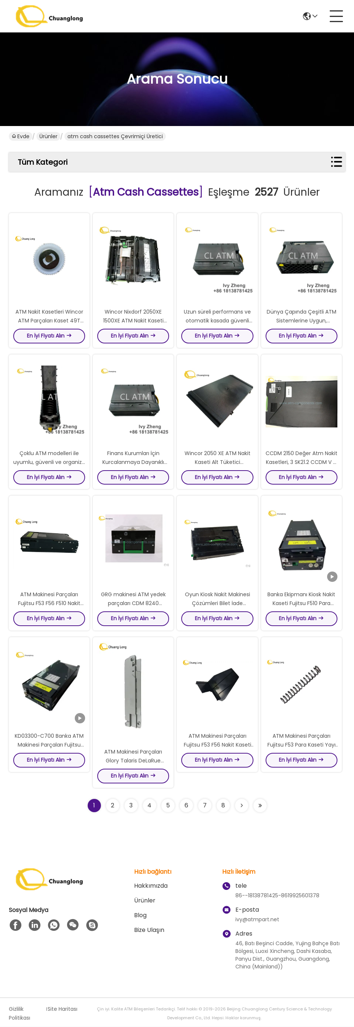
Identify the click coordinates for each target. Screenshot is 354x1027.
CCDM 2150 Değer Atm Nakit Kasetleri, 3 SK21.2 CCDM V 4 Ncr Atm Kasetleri (301, 462)
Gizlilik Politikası (19, 1014)
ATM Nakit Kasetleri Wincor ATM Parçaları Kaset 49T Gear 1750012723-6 (49, 320)
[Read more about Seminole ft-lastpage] (260, 806)
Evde (20, 136)
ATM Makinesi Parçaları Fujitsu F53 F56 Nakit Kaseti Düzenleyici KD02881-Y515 (217, 745)
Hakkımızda (151, 886)
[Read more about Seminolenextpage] (241, 806)
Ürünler (48, 136)
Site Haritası (62, 1009)
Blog (140, 915)
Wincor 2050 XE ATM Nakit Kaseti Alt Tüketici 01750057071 (217, 462)
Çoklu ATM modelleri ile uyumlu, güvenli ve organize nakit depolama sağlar (49, 462)
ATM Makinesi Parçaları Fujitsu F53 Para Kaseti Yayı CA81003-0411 (301, 745)
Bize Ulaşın (149, 930)
